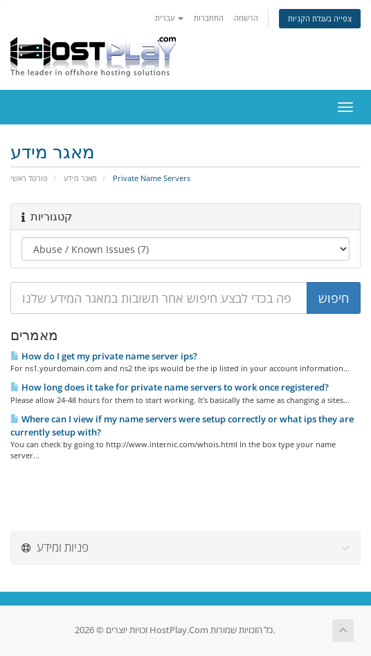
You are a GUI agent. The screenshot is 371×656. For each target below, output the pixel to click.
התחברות (209, 17)
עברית (169, 17)
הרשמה (246, 17)
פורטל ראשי (29, 178)
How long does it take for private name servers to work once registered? (169, 387)
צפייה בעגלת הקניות (320, 18)
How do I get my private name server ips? (103, 356)
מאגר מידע (80, 178)
